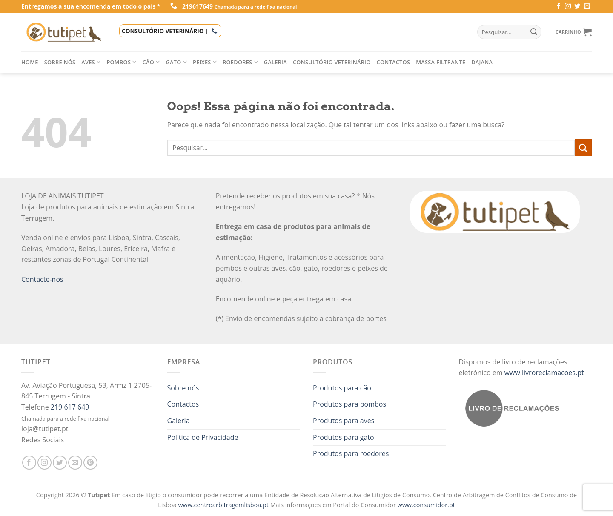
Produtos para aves (343, 420)
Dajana (482, 62)
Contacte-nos (42, 279)
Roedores (240, 62)
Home (29, 62)
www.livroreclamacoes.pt (544, 372)
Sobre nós (60, 62)
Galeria (275, 62)
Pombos (121, 62)
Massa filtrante (440, 62)
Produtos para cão (342, 388)
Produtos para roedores (351, 453)
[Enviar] (583, 147)
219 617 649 (70, 407)
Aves (90, 62)
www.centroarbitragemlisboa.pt (224, 505)
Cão (151, 62)
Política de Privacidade (202, 437)
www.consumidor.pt (426, 505)
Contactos (393, 62)
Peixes (205, 62)
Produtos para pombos (349, 404)
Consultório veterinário (332, 62)
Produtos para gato (343, 437)
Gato (176, 62)
